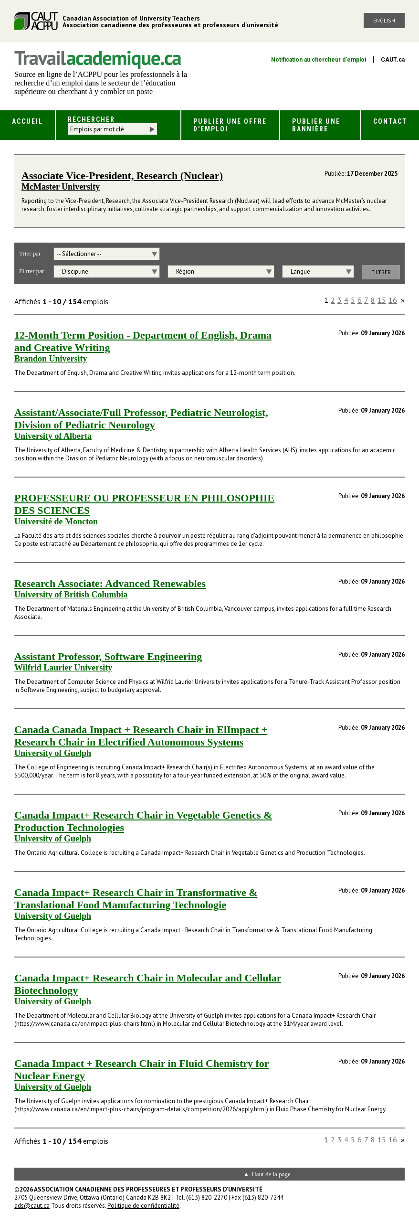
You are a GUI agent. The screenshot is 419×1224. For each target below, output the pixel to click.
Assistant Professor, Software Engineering (108, 656)
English (384, 20)
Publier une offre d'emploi (230, 125)
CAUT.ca (393, 59)
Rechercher (91, 119)
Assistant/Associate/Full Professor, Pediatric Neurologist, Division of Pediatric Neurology (141, 418)
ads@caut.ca (32, 1206)
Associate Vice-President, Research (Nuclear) (122, 175)
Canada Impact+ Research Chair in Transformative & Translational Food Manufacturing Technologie (136, 898)
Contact (390, 121)
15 (381, 300)
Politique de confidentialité (143, 1206)
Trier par (30, 253)
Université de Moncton (56, 521)
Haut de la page (270, 1174)
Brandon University (50, 358)
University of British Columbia (71, 594)
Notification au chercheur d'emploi (318, 59)
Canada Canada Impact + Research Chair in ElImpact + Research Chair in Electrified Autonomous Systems (140, 736)
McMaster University (60, 187)
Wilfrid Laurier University (63, 667)
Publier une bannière (316, 125)
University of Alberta (53, 436)
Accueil (27, 121)
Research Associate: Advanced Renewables (110, 583)
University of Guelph (52, 753)
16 (392, 300)
